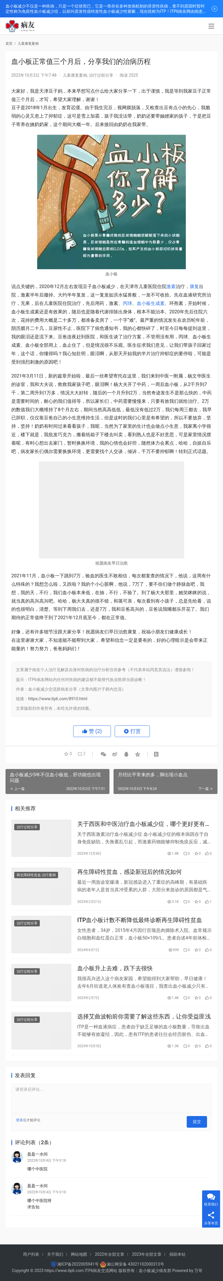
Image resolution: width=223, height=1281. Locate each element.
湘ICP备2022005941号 (77, 1264)
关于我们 (55, 1254)
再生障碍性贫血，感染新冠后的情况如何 (129, 874)
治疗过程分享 (101, 75)
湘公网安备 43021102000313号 (135, 1264)
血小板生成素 (151, 303)
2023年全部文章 (146, 1254)
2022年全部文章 (109, 1254)
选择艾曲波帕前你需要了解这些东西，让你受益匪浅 (144, 1022)
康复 (194, 286)
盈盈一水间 (37, 1157)
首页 (9, 44)
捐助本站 (177, 1254)
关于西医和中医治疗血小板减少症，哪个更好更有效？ (141, 824)
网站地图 (79, 1254)
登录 (19, 1127)
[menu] (211, 26)
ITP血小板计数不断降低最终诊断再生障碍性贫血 (139, 923)
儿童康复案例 (75, 75)
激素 (171, 286)
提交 (198, 1127)
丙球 (127, 303)
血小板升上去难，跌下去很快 (115, 972)
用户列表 (31, 1254)
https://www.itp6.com (64, 1270)
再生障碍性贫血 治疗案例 (36, 877)
